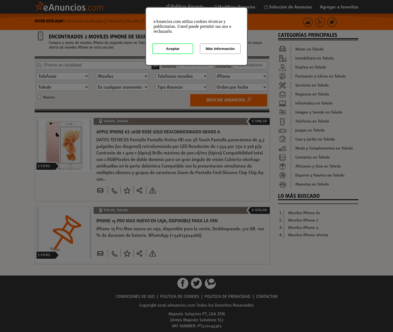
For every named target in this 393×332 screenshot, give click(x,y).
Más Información (220, 49)
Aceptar (173, 49)
